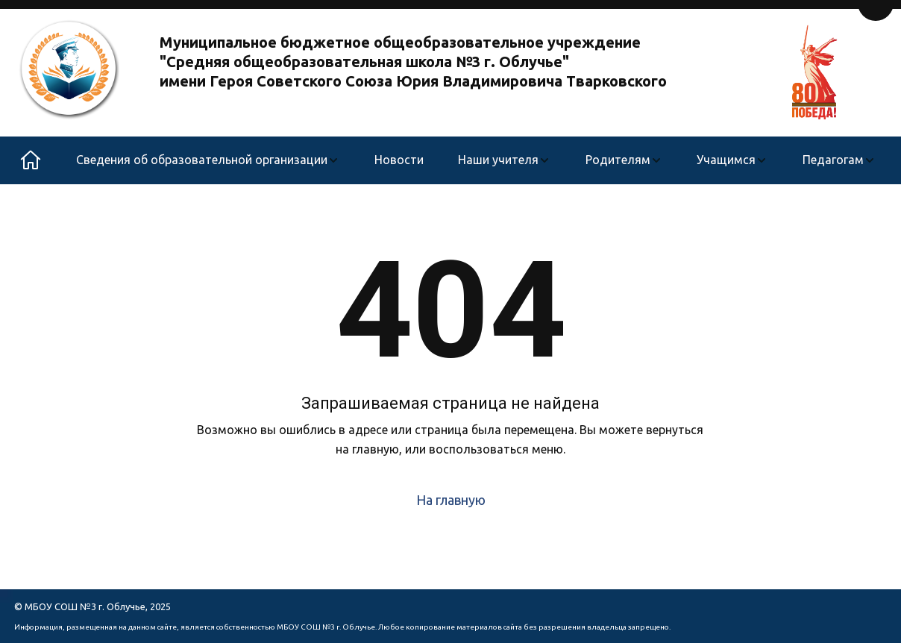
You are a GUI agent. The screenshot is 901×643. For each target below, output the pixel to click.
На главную (451, 499)
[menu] (476, 160)
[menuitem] (208, 160)
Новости (399, 159)
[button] (208, 160)
